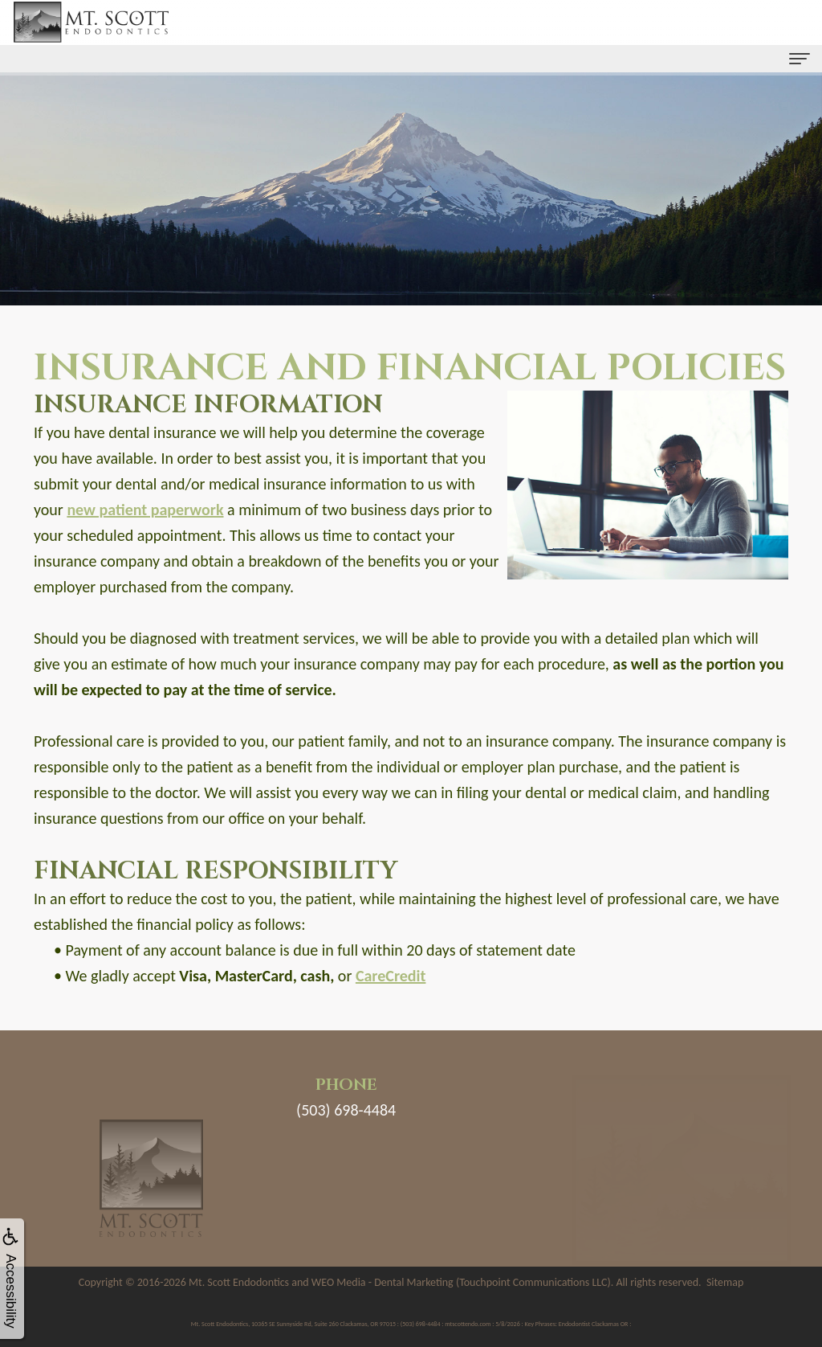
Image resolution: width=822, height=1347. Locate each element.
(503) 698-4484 (346, 1110)
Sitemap (724, 1282)
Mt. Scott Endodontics (239, 1282)
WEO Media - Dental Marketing (382, 1282)
